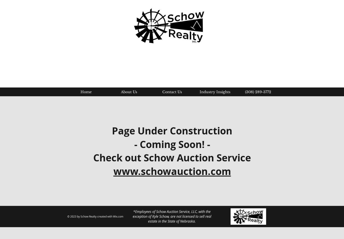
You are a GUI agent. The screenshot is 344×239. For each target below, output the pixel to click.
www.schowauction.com (172, 171)
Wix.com (118, 216)
